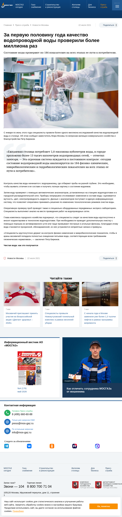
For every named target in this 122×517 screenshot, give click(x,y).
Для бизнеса (94, 469)
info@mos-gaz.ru (21, 432)
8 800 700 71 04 (39, 486)
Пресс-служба (108, 469)
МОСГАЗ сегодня (8, 469)
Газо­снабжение (27, 469)
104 (21, 486)
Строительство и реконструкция (46, 469)
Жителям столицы (75, 469)
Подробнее (18, 511)
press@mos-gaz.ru (22, 423)
